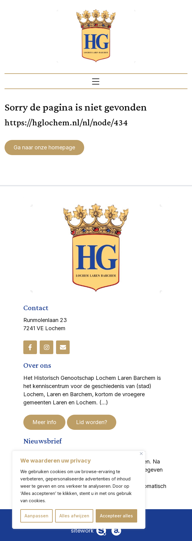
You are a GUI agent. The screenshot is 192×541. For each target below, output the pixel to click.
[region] (78, 490)
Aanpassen (36, 515)
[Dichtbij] (141, 453)
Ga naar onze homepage (44, 147)
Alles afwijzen (74, 515)
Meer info (44, 422)
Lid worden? (91, 422)
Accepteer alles (116, 515)
